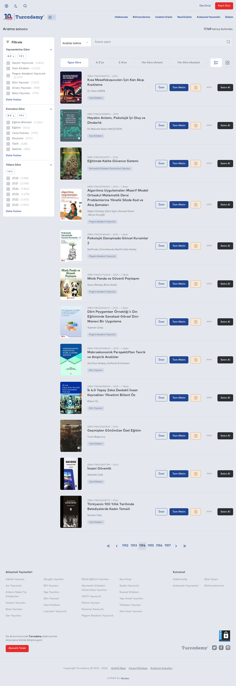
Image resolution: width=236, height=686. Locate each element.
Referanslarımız (141, 17)
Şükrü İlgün (111, 211)
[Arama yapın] (146, 42)
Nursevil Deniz (126, 211)
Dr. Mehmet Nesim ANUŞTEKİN (104, 129)
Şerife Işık (92, 249)
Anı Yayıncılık (13, 586)
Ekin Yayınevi (95, 370)
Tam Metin (179, 87)
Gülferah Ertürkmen (118, 363)
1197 (168, 545)
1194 (142, 545)
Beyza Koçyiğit (96, 215)
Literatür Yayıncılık (55, 611)
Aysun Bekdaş (95, 285)
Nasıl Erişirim (184, 17)
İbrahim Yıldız (94, 515)
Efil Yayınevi (51, 586)
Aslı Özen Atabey (96, 363)
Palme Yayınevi (91, 603)
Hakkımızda (121, 17)
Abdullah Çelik (95, 475)
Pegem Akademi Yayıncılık (102, 222)
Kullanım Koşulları (161, 668)
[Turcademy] (193, 648)
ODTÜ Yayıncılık (91, 596)
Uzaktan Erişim (163, 17)
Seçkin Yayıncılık (129, 586)
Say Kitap (125, 579)
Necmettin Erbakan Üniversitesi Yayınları (109, 169)
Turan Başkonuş (96, 437)
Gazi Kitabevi (95, 98)
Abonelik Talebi (17, 648)
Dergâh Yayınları (54, 579)
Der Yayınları (13, 615)
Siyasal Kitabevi (129, 592)
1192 (125, 545)
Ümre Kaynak (106, 249)
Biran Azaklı (110, 285)
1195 (151, 545)
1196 (159, 545)
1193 (134, 545)
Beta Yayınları (14, 609)
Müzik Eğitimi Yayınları (95, 579)
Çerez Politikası (138, 668)
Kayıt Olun (224, 6)
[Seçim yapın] (75, 42)
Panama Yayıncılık (93, 609)
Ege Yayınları (52, 592)
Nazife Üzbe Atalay (126, 249)
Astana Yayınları (16, 603)
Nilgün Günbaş (95, 211)
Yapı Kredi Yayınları (131, 598)
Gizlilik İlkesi (118, 668)
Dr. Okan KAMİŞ (96, 91)
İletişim (229, 17)
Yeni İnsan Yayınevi (130, 611)
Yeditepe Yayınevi (130, 605)
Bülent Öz (92, 401)
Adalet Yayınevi (15, 579)
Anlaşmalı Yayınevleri (208, 17)
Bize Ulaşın (211, 579)
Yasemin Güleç (95, 328)
